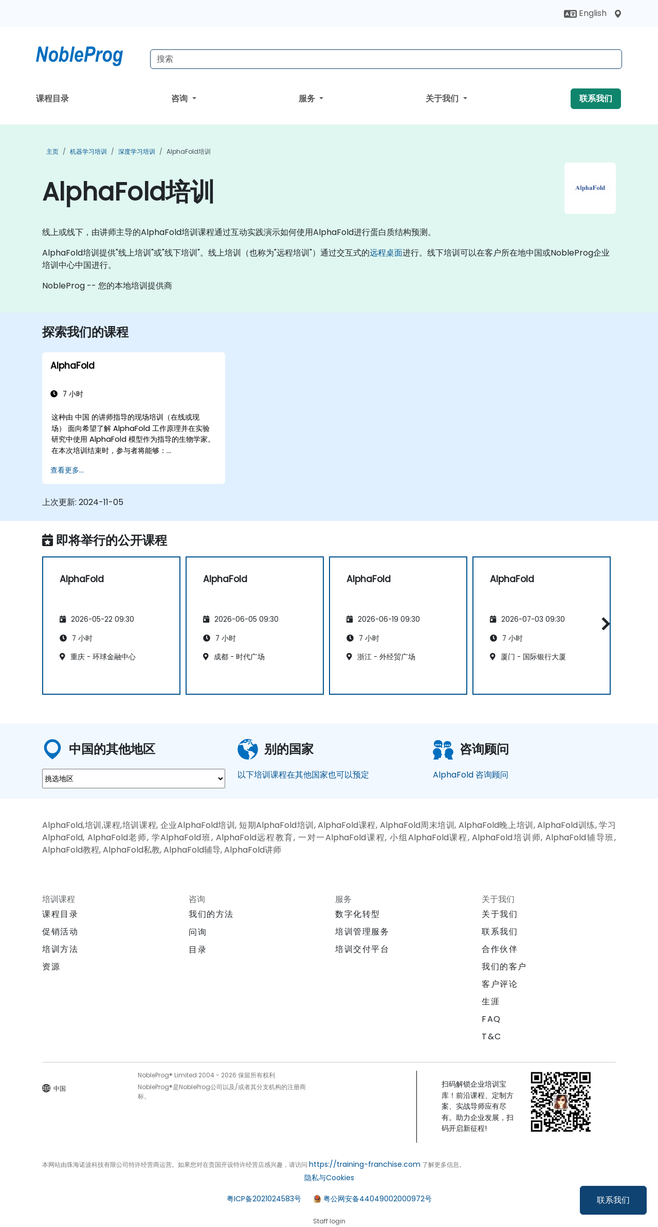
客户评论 (500, 984)
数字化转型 (357, 914)
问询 (198, 932)
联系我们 (613, 1200)
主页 (52, 151)
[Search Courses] (386, 59)
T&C (492, 1036)
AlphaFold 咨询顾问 (470, 775)
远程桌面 (386, 253)
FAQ (491, 1019)
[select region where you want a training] (133, 778)
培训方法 (60, 949)
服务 (308, 98)
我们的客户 (504, 966)
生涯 (491, 1001)
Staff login (329, 1221)
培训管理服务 (362, 931)
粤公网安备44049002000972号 (377, 1199)
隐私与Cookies (329, 1177)
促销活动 (60, 931)
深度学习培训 (136, 151)
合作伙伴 (500, 949)
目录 (198, 949)
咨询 (180, 98)
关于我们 (443, 98)
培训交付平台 (362, 949)
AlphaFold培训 (189, 151)
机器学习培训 (88, 151)
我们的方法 (211, 914)
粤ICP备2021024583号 (264, 1199)
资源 (51, 966)
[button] (603, 624)
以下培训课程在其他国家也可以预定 (303, 775)
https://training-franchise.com (365, 1164)
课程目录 (52, 98)
